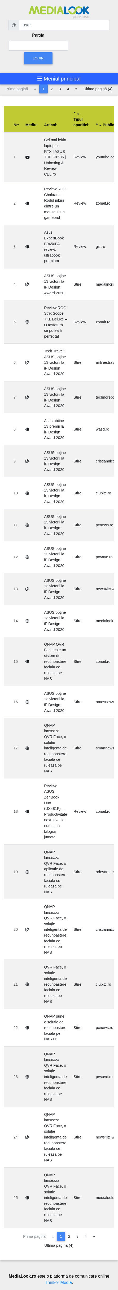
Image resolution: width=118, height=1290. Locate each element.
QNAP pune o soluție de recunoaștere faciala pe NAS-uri (55, 1027)
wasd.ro (102, 429)
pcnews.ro (104, 525)
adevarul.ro (105, 872)
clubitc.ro (103, 493)
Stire (77, 284)
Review (79, 157)
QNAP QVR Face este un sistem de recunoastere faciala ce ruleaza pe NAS (55, 661)
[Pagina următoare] (76, 88)
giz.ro (100, 246)
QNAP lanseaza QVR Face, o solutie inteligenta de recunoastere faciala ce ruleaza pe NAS (55, 748)
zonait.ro (103, 203)
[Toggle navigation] (59, 78)
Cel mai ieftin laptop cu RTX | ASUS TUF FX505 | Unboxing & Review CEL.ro (55, 157)
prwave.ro (104, 557)
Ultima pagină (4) (98, 89)
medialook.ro (106, 621)
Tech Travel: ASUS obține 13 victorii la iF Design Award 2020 (55, 362)
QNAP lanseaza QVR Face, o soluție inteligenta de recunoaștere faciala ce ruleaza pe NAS (55, 929)
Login (38, 58)
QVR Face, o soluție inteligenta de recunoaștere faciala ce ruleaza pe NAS (55, 984)
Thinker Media (58, 1282)
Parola (38, 35)
